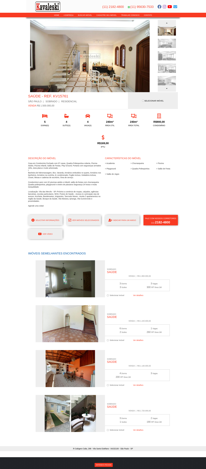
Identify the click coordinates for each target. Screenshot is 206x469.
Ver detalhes (137, 295)
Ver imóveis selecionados (83, 220)
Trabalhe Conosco (130, 15)
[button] (167, 23)
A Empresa (68, 15)
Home (56, 15)
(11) (160, 220)
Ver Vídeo (45, 233)
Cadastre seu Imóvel (106, 15)
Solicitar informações (45, 220)
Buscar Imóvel (85, 15)
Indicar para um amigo (122, 220)
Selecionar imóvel (115, 295)
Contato (148, 15)
